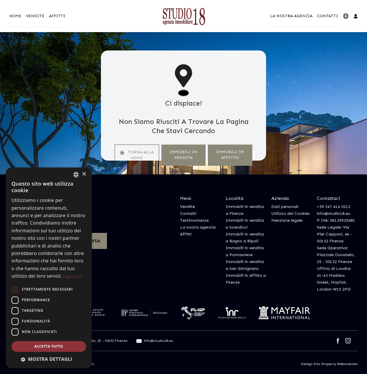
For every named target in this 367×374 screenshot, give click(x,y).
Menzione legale (286, 220)
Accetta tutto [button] (48, 346)
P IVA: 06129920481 (336, 220)
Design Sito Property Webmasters (329, 364)
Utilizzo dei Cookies (290, 213)
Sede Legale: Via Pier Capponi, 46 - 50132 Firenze (334, 234)
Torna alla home (137, 155)
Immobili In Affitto (230, 154)
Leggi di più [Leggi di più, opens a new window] (72, 276)
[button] (48, 359)
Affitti (57, 15)
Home (15, 15)
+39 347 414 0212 (333, 206)
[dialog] (49, 267)
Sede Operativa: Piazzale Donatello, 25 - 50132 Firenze (336, 255)
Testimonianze (194, 220)
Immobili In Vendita (183, 154)
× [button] (84, 174)
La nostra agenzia (291, 15)
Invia (93, 241)
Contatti (327, 15)
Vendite (35, 15)
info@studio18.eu (333, 213)
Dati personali (284, 206)
